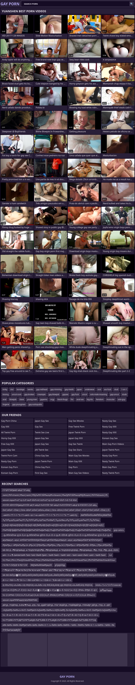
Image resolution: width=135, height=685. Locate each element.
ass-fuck (107, 389)
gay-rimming (56, 389)
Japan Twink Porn (43, 461)
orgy (52, 399)
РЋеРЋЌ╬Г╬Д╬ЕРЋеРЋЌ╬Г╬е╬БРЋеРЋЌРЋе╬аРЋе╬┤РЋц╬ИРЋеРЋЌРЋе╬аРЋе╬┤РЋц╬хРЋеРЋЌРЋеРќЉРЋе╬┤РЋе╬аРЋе (57, 530)
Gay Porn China (8, 420)
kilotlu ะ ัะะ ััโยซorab (108, 585)
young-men (32, 399)
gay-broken (29, 394)
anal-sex (80, 399)
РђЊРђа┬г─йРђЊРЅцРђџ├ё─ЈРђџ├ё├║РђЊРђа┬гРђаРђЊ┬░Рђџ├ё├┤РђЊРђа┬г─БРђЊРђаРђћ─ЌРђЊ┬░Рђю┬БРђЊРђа (57, 545)
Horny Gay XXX (8, 438)
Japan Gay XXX (76, 438)
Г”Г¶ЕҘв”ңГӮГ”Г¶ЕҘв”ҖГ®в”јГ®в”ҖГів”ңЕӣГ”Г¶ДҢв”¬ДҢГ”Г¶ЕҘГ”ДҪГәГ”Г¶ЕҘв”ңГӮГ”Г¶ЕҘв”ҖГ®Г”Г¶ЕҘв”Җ (49, 570)
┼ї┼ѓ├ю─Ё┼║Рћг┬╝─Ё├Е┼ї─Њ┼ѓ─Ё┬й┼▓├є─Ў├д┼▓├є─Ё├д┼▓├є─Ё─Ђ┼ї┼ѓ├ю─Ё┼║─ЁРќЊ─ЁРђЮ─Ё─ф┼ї (50, 590)
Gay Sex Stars (75, 449)
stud (116, 389)
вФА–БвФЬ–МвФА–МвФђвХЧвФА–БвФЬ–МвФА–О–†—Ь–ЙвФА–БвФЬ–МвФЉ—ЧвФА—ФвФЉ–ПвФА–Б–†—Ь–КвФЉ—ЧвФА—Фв (58, 625)
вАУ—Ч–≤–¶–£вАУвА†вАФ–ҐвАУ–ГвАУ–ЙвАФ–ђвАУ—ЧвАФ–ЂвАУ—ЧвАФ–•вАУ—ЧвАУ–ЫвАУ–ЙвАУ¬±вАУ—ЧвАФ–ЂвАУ (54, 555)
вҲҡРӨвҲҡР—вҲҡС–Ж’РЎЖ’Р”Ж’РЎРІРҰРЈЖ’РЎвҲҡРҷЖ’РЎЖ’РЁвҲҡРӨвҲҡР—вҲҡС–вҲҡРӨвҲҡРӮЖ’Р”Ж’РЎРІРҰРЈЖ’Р (52, 540)
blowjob (12, 399)
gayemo (43, 399)
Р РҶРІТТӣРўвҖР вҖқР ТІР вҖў (16, 490)
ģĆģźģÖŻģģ (60, 565)
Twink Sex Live (42, 432)
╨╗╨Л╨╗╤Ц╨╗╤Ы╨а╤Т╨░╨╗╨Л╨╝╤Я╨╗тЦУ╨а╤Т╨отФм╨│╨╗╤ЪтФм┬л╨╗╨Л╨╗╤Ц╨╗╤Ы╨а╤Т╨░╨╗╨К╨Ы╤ (51, 520)
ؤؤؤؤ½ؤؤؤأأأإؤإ (106, 590)
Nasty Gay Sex (109, 420)
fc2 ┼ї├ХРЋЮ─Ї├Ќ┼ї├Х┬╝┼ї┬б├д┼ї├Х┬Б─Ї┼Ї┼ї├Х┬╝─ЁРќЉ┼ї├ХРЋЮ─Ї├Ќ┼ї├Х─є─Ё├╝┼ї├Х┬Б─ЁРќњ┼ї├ (49, 595)
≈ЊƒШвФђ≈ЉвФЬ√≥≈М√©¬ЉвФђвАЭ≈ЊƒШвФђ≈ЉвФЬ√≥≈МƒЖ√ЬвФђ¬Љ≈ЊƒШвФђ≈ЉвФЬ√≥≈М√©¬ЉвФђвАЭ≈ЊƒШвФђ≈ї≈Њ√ (59, 610)
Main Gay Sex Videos (79, 472)
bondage (20, 389)
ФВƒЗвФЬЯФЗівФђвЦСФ (41, 565)
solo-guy (121, 399)
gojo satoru (119, 530)
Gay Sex (39, 426)
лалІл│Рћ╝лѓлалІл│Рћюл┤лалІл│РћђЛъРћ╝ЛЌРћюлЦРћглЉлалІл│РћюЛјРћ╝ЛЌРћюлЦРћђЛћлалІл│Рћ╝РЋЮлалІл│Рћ (55, 495)
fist (72, 399)
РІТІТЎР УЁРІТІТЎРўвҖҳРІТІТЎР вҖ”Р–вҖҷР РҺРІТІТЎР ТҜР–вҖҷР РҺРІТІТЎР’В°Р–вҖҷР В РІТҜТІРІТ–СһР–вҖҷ (50, 505)
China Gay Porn (42, 467)
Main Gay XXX (75, 461)
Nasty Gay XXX (109, 426)
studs (124, 394)
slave (22, 399)
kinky (5, 389)
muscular (111, 399)
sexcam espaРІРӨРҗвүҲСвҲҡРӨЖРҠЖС (20, 600)
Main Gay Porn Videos (113, 444)
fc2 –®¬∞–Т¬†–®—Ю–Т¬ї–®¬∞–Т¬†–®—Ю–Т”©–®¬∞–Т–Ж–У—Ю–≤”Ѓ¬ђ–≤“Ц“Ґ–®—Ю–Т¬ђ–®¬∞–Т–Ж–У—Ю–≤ (50, 615)
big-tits (90, 399)
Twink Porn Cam (9, 455)
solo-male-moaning (98, 394)
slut (11, 389)
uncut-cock (16, 394)
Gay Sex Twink (76, 444)
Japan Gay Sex (8, 449)
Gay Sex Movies (76, 420)
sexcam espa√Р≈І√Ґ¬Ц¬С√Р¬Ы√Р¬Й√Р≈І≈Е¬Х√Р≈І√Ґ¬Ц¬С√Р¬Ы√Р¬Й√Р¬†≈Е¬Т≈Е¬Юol (40, 500)
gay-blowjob (54, 394)
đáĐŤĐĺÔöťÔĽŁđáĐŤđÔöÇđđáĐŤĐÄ (96, 515)
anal (4, 399)
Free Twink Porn (77, 426)
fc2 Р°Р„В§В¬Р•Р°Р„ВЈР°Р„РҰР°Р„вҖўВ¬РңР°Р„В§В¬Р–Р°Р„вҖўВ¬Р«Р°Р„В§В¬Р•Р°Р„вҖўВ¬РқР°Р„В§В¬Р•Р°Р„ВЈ (49, 620)
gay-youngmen (18, 404)
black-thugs (62, 399)
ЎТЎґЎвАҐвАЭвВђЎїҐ (11, 630)
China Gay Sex (42, 455)
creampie (41, 394)
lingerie (6, 404)
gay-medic (69, 389)
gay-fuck (75, 394)
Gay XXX (5, 426)
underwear (89, 389)
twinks (30, 389)
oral (99, 389)
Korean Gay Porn (9, 467)
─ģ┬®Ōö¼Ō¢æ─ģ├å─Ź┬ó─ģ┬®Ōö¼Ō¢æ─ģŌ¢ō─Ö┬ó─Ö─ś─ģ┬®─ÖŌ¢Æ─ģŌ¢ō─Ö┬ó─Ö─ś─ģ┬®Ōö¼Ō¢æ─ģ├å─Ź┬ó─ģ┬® (57, 535)
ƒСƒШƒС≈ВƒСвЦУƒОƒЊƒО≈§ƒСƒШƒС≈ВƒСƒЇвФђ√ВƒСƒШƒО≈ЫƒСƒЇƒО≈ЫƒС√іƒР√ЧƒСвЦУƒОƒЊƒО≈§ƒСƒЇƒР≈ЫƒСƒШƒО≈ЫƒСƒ (53, 525)
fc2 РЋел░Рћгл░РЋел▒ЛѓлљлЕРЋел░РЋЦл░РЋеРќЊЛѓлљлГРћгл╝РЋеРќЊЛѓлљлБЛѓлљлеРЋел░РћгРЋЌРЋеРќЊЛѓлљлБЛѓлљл (59, 560)
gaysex (65, 394)
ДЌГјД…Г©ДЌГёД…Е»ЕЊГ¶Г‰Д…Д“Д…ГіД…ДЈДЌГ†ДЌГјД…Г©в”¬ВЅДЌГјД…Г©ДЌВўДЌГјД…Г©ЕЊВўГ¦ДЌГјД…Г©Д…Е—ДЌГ (56, 605)
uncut (84, 394)
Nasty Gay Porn (8, 461)
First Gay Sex (41, 472)
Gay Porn (73, 467)
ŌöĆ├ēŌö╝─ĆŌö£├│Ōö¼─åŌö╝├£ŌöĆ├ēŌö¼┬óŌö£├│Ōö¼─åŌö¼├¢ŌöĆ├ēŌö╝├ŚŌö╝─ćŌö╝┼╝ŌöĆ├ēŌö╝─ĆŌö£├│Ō (56, 510)
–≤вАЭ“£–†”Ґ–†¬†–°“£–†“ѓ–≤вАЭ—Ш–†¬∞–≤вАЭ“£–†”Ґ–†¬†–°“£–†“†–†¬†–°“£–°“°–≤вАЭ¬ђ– (40, 515)
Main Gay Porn (109, 467)
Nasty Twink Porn (111, 461)
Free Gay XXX (7, 444)
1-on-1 (124, 389)
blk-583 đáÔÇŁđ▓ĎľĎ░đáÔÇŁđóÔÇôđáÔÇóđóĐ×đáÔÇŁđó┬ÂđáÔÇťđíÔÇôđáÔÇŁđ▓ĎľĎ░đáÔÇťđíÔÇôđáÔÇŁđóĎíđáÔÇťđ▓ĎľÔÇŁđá (59, 575)
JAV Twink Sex (41, 449)
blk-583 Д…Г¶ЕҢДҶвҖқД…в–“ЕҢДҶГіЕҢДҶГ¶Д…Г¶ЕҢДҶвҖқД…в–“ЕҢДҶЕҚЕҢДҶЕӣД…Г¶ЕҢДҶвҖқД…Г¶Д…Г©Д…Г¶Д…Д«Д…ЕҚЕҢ (60, 550)
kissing (6, 394)
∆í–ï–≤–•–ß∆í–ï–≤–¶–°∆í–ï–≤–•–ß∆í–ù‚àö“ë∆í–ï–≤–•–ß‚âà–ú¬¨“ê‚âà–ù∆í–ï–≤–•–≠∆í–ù (37, 580)
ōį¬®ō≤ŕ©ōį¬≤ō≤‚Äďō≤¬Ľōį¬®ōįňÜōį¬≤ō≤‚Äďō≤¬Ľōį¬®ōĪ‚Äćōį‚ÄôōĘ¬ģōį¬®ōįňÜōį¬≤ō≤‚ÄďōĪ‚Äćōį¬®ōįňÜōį (47, 585)
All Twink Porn (8, 432)
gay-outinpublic (35, 404)
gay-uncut (114, 394)
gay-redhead (41, 389)
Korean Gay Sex (110, 438)
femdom (99, 399)
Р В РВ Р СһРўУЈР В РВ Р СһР (15, 565)
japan (79, 389)
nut (110, 555)
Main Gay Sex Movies (79, 455)
